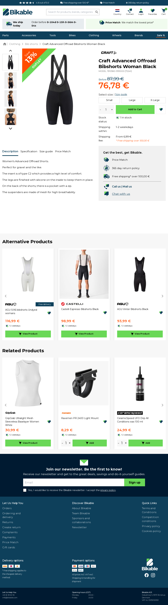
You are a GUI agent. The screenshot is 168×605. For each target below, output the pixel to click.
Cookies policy (151, 531)
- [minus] (62, 443)
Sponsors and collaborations (81, 520)
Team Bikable (81, 513)
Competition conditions (150, 519)
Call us (116, 186)
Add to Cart (135, 109)
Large (132, 100)
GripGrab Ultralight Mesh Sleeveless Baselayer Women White (22, 422)
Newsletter (79, 527)
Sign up (134, 482)
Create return (11, 527)
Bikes (72, 35)
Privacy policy (151, 526)
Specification (29, 151)
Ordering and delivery (11, 515)
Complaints (9, 532)
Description (10, 151)
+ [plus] (70, 443)
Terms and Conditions (149, 510)
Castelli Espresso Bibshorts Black (80, 309)
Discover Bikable (83, 503)
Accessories (29, 35)
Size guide (46, 151)
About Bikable (81, 508)
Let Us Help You (12, 503)
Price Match (63, 151)
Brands (139, 35)
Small (109, 100)
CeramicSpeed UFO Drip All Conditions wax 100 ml (132, 420)
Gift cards (8, 547)
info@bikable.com (9, 598)
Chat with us (121, 194)
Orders (6, 508)
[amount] (66, 443)
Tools (52, 35)
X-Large (155, 100)
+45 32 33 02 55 (8, 595)
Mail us (127, 186)
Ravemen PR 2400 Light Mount (80, 418)
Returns (7, 522)
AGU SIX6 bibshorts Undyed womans (21, 311)
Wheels (116, 35)
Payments (8, 537)
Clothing (94, 35)
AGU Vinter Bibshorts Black (132, 309)
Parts (5, 35)
